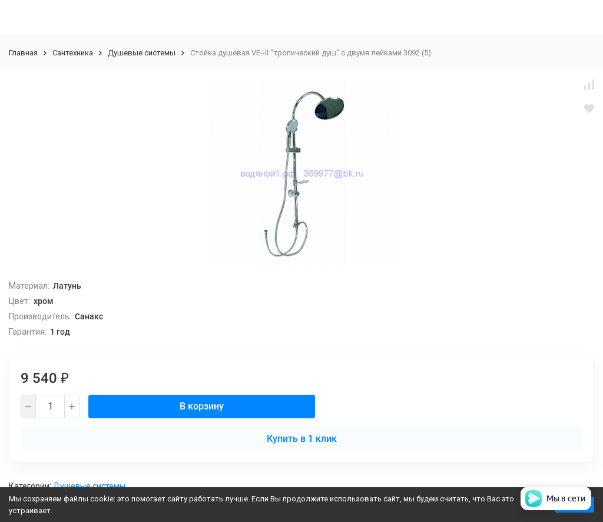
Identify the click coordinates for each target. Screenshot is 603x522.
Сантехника (72, 52)
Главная (23, 52)
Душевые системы (141, 52)
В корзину (202, 406)
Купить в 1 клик (302, 438)
